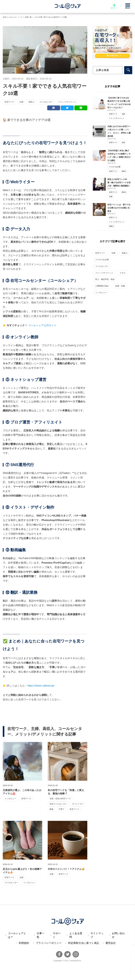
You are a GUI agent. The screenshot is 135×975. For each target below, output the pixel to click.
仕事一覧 (40, 935)
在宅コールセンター (58, 804)
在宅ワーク (9, 102)
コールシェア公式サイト (42, 325)
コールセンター (46, 102)
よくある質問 (75, 935)
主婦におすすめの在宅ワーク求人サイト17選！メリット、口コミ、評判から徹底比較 (119, 131)
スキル (122, 273)
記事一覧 (28, 17)
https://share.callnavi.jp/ (40, 685)
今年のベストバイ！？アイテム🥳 (66, 869)
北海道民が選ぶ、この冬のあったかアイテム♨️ (22, 792)
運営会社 (110, 943)
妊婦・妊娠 (120, 286)
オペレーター (78, 804)
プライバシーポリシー (49, 943)
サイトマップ (97, 935)
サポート (57, 935)
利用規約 (24, 943)
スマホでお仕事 (114, 167)
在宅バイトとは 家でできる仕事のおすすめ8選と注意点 (119, 208)
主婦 (21, 102)
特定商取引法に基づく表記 (83, 943)
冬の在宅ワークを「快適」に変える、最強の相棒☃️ (66, 792)
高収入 (31, 102)
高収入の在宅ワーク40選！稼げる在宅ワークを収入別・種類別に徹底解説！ (119, 182)
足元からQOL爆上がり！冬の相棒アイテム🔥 (22, 871)
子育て (61, 809)
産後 (51, 809)
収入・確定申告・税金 (105, 279)
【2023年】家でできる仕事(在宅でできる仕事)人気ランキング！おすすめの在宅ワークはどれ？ (119, 103)
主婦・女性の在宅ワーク (60, 798)
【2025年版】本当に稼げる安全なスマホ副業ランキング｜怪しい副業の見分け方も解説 (119, 155)
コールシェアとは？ (17, 935)
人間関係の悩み (102, 286)
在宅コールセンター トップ (13, 17)
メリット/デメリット (67, 102)
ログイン (114, 6)
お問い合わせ (118, 935)
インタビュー (10, 798)
